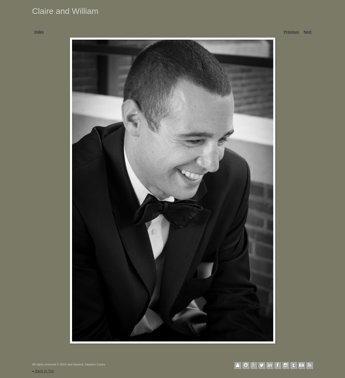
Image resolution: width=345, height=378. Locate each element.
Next (307, 32)
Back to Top (43, 371)
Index (39, 32)
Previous (291, 32)
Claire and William (65, 11)
